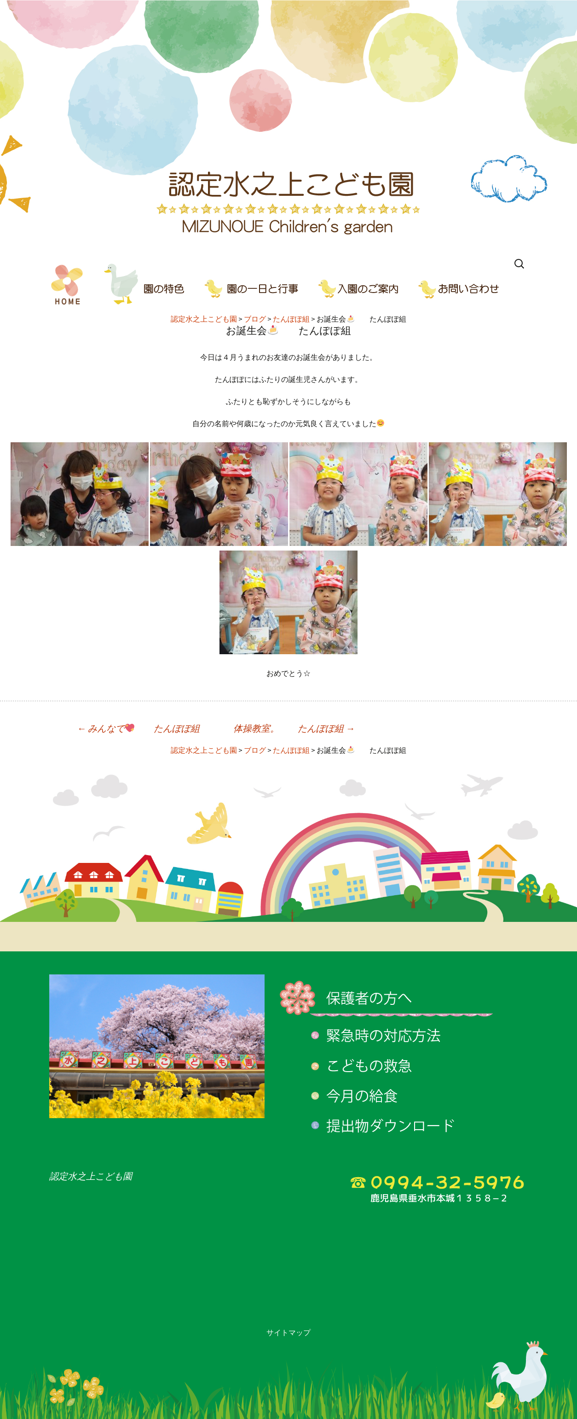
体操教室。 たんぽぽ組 (294, 728)
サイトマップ (288, 1332)
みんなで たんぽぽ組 (138, 728)
